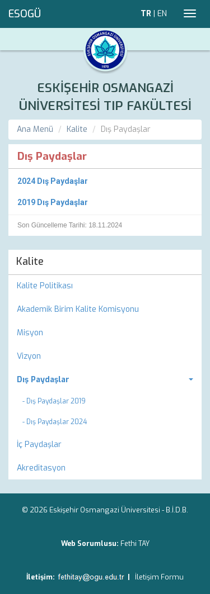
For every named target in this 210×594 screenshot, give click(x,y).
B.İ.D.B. (177, 510)
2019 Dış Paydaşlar (52, 202)
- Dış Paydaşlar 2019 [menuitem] (54, 401)
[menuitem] (105, 380)
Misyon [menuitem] (30, 332)
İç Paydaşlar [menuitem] (39, 444)
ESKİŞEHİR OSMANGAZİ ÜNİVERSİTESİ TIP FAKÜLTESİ (105, 97)
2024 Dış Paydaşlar (52, 181)
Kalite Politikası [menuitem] (45, 286)
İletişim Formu (159, 577)
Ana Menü (35, 129)
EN (162, 13)
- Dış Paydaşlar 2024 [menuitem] (54, 421)
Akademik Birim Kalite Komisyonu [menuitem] (78, 309)
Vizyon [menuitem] (29, 356)
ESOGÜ (24, 14)
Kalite (77, 129)
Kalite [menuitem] (30, 261)
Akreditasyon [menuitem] (41, 468)
